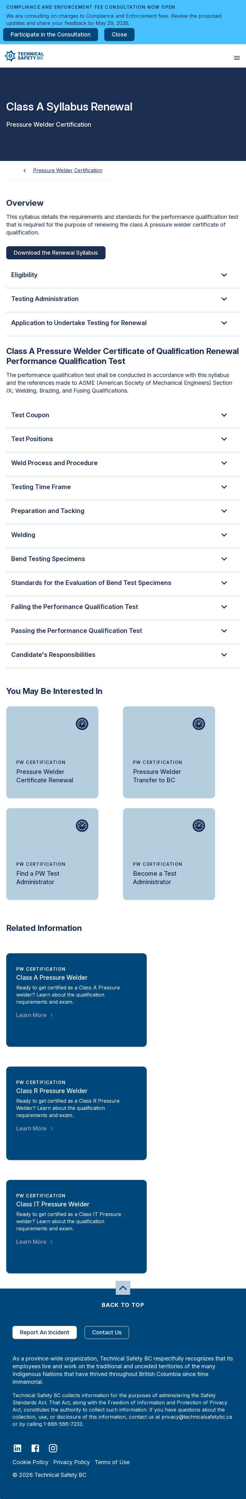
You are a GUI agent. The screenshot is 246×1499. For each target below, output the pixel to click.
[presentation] (237, 58)
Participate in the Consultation (50, 34)
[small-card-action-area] (52, 752)
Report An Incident (44, 1332)
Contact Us (107, 1333)
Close (119, 34)
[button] (22, 56)
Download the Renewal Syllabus (56, 252)
